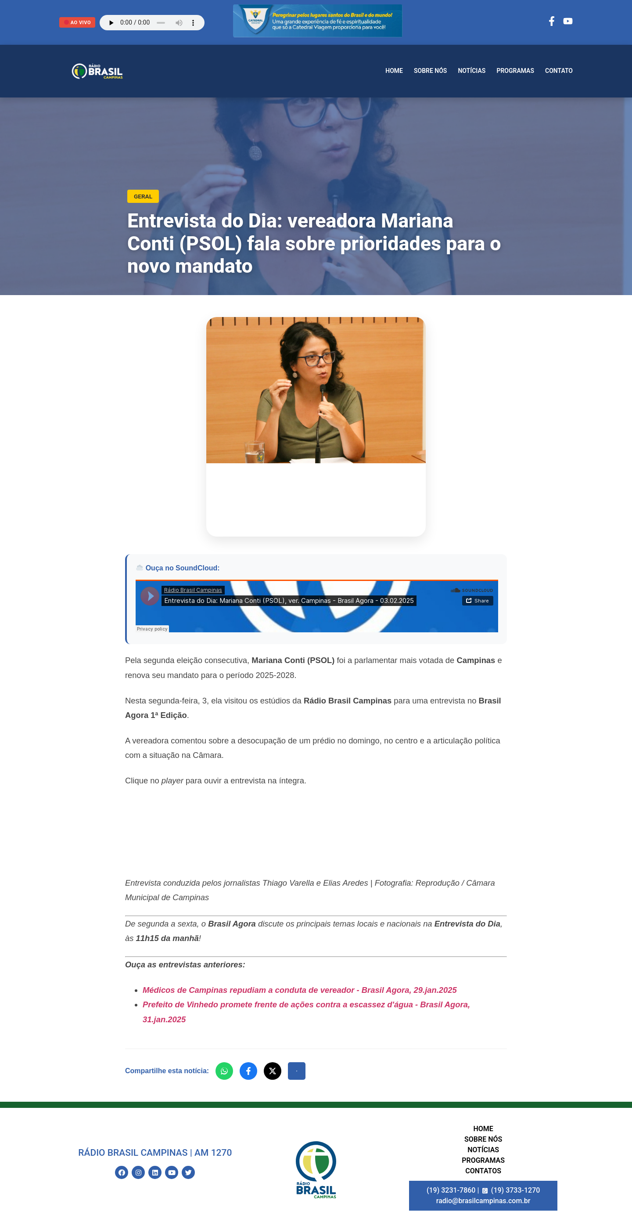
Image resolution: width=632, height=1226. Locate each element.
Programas (515, 70)
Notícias (471, 70)
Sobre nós (430, 70)
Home (394, 70)
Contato (559, 70)
